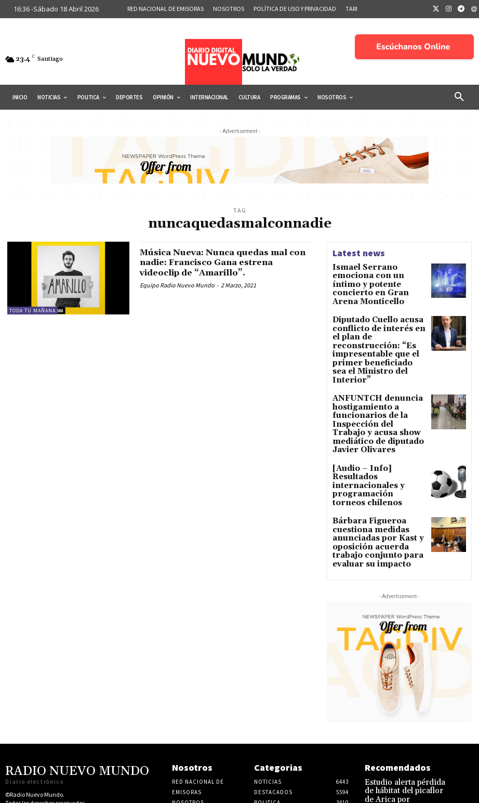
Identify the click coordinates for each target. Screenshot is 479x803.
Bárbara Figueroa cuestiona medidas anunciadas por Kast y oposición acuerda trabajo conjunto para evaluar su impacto (376, 474)
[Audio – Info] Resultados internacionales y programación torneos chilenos (375, 425)
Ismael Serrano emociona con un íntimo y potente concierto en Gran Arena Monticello (375, 278)
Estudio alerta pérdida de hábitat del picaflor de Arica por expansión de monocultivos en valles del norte (403, 722)
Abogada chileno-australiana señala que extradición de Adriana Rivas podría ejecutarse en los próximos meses (404, 767)
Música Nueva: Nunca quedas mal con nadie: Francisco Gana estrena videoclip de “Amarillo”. (226, 262)
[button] (459, 97)
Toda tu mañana (32, 310)
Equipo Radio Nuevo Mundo (177, 285)
